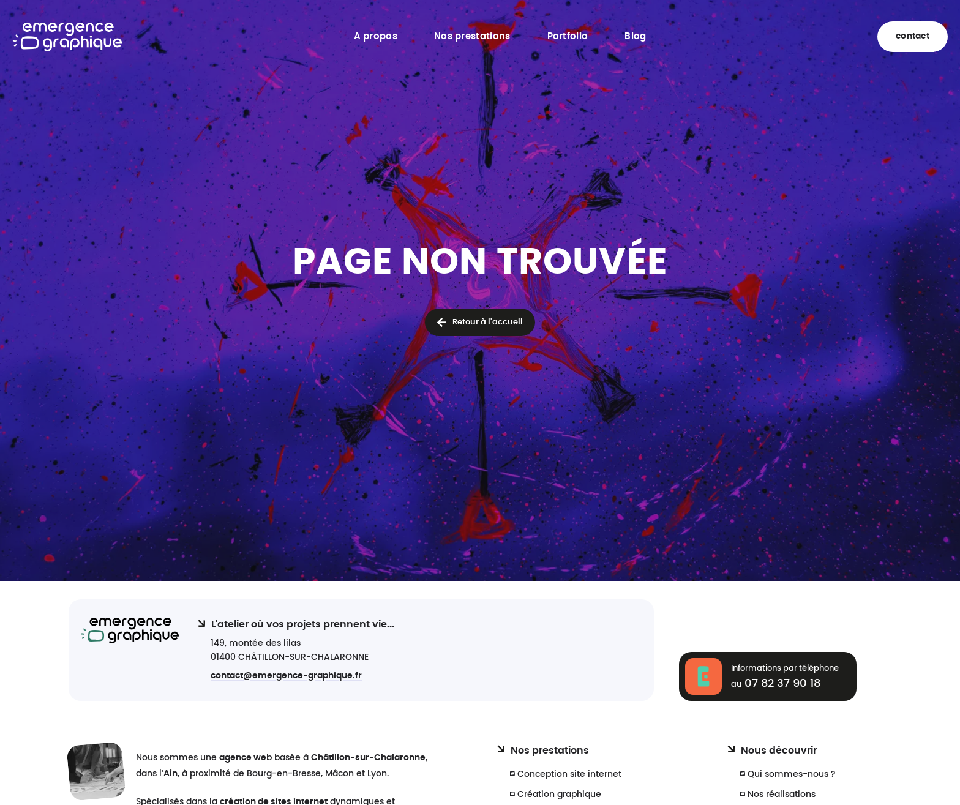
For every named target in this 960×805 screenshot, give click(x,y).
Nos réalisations (782, 794)
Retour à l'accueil (487, 322)
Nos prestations (472, 36)
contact (912, 36)
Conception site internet (569, 774)
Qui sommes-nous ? (792, 774)
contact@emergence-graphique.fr (286, 675)
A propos (375, 36)
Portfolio (567, 36)
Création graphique (559, 794)
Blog (635, 36)
